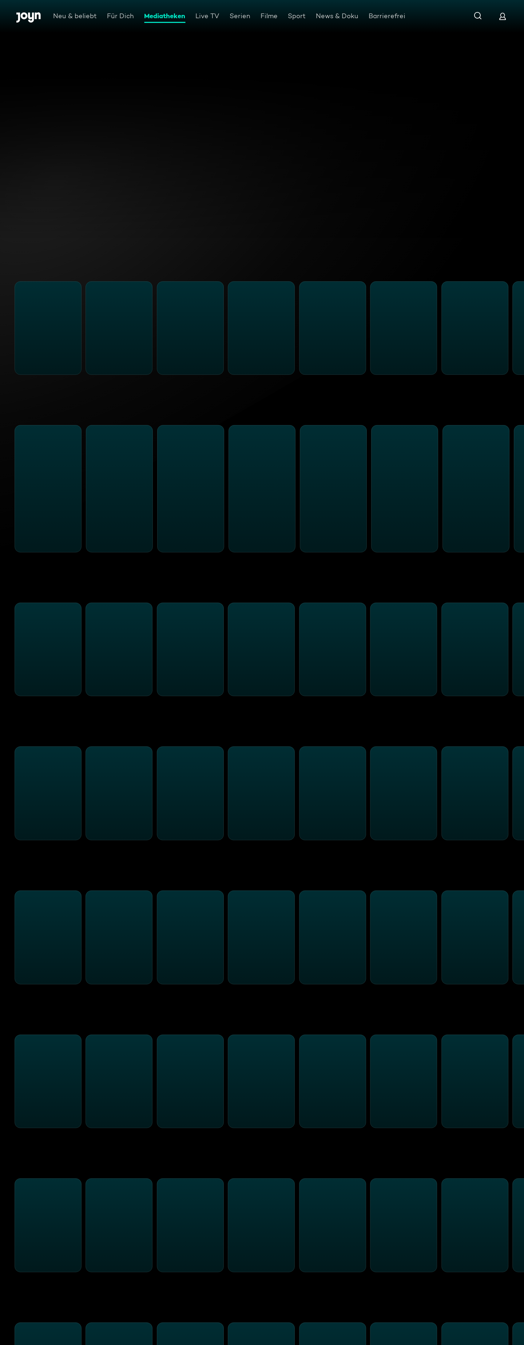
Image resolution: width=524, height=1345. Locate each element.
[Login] (502, 16)
